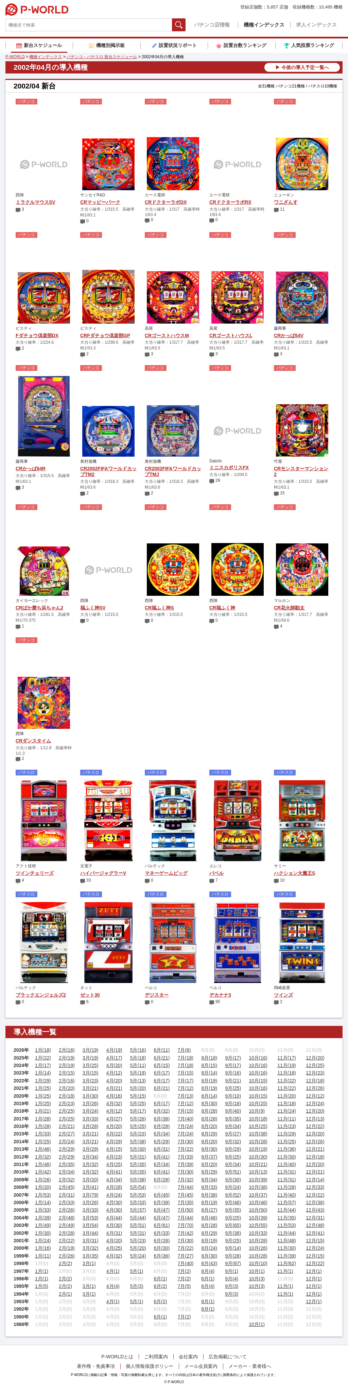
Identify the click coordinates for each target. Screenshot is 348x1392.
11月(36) (286, 1149)
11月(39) (286, 1256)
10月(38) (258, 1133)
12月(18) (315, 1080)
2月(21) (67, 1126)
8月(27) (209, 1210)
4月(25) (114, 1164)
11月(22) (286, 1080)
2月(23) (67, 1103)
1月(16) (43, 1248)
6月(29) (162, 1141)
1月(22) (43, 1058)
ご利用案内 (156, 1356)
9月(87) (233, 1263)
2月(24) (67, 1141)
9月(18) (233, 1103)
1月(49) (43, 1225)
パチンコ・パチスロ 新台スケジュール (102, 56)
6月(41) (162, 1157)
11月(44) (286, 1210)
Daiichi (215, 461)
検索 (185, 24)
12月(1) (314, 1271)
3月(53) (91, 1218)
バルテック (155, 866)
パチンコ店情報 (212, 25)
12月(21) (315, 1149)
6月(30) (162, 1248)
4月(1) (113, 1271)
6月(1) (160, 1278)
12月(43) (315, 1210)
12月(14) (315, 1179)
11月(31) (286, 1172)
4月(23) (114, 1157)
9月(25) (233, 1088)
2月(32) (67, 1179)
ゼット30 (90, 995)
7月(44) (186, 1187)
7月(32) (186, 1179)
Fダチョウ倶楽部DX (37, 335)
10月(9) (257, 1111)
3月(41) (91, 1187)
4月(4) (113, 1286)
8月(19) (209, 1080)
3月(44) (91, 1233)
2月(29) (67, 1149)
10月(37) (258, 1195)
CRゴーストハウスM (167, 335)
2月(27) (67, 1133)
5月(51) (138, 1225)
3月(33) (91, 1118)
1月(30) (43, 1233)
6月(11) (162, 1050)
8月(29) (209, 1133)
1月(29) (43, 1080)
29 (217, 480)
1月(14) (43, 1073)
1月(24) (43, 1240)
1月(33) (43, 1133)
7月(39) (186, 1164)
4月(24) (114, 1195)
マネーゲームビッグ (166, 873)
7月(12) (186, 1088)
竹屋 (278, 461)
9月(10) (233, 1096)
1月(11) (43, 1256)
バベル (216, 873)
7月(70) (186, 1225)
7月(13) (186, 1096)
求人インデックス (316, 25)
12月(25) (315, 1065)
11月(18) (286, 1073)
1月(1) (41, 1271)
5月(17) (138, 1111)
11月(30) (286, 1157)
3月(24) (91, 1111)
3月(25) (91, 1065)
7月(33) (186, 1157)
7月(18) (186, 1058)
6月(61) (162, 1225)
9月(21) (233, 1080)
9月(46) (233, 1202)
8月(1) (207, 1278)
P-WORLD (36, 9)
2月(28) (67, 1233)
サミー (280, 866)
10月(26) (258, 1248)
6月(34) (162, 1133)
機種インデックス (264, 25)
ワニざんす (286, 202)
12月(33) (315, 1187)
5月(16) (138, 1050)
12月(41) (315, 1233)
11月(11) (286, 1118)
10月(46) (258, 1202)
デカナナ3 (220, 995)
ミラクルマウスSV (35, 202)
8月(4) (207, 1271)
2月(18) (67, 1096)
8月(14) (209, 1073)
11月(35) (286, 1218)
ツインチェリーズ (35, 873)
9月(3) (231, 1286)
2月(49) (67, 1225)
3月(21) (91, 1088)
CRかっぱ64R (31, 468)
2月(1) (65, 1294)
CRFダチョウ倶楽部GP (105, 335)
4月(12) (114, 1073)
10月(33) (258, 1233)
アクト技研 (26, 866)
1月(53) (43, 1195)
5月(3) (136, 1286)
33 (88, 880)
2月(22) (67, 1240)
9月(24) (233, 1187)
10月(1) (257, 1271)
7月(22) (186, 1149)
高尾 (149, 328)
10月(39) (258, 1179)
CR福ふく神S (159, 607)
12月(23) (315, 1073)
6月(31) (162, 1149)
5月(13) (138, 1080)
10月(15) (258, 1080)
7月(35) (186, 1202)
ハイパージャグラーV (103, 873)
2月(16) (67, 1050)
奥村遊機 (88, 461)
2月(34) (67, 1172)
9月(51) (233, 1172)
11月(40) (286, 1164)
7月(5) (184, 1286)
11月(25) (286, 1141)
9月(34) (233, 1126)
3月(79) (91, 1195)
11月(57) (286, 1202)
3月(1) (89, 1263)
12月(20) (315, 1058)
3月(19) (91, 1050)
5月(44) (138, 1218)
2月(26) (67, 1210)
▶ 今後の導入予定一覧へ (302, 67)
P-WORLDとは (117, 1356)
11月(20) (286, 1096)
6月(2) (160, 1286)
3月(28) (91, 1126)
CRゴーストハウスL (231, 335)
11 (282, 209)
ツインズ (283, 995)
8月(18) (209, 1058)
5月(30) (138, 1149)
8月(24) (209, 1248)
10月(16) (258, 1058)
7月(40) (186, 1118)
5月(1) (136, 1271)
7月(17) (186, 1080)
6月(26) (162, 1240)
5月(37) (138, 1210)
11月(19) (286, 1065)
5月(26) (138, 1118)
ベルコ (151, 987)
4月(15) (114, 1149)
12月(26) (315, 1088)
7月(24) (186, 1126)
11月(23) (286, 1126)
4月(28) (114, 1187)
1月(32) (43, 1157)
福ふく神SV (93, 607)
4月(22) (114, 1133)
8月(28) (209, 1111)
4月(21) (114, 1088)
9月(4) (231, 1278)
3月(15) (91, 1073)
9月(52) (233, 1195)
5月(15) (138, 1096)
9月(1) (231, 1271)
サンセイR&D (92, 195)
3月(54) (91, 1225)
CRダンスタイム (33, 740)
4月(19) (114, 1050)
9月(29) (233, 1149)
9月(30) (233, 1179)
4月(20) (114, 1065)
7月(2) (184, 1271)
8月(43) (209, 1263)
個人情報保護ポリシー (149, 1366)
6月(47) (162, 1210)
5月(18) (138, 1058)
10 (282, 880)
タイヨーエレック (32, 600)
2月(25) (67, 1111)
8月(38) (209, 1195)
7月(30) (186, 1141)
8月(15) (209, 1065)
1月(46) (43, 1149)
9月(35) (233, 1118)
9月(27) (233, 1133)
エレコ (215, 866)
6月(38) (162, 1118)
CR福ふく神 (222, 607)
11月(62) (286, 1263)
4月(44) (114, 1218)
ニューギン (284, 195)
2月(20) (67, 1088)
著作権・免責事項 (96, 1366)
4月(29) (114, 1141)
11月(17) (286, 1058)
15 (282, 493)
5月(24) (138, 1256)
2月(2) (65, 1263)
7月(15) (186, 1073)
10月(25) (258, 1103)
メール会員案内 (201, 1366)
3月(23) (91, 1080)
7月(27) (186, 1256)
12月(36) (315, 1202)
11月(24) (286, 1111)
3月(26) (91, 1103)
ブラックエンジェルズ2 (41, 995)
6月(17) (162, 1073)
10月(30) (258, 1157)
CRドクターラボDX (166, 202)
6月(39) (162, 1202)
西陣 (20, 195)
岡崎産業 (282, 987)
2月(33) (67, 1202)
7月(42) (186, 1233)
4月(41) (114, 1172)
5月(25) (138, 1103)
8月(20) (209, 1126)
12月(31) (315, 1218)
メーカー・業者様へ (249, 1366)
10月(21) (258, 1164)
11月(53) (286, 1225)
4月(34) (114, 1179)
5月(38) (138, 1141)
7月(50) (186, 1210)
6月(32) (162, 1111)
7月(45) (186, 1195)
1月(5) (41, 1286)
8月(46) (209, 1218)
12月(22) (315, 1126)
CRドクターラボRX (230, 202)
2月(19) (67, 1058)
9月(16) (233, 1073)
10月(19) (258, 1149)
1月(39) (43, 1218)
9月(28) (233, 1256)
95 (217, 1001)
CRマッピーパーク (100, 202)
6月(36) (162, 1256)
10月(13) (258, 1172)
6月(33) (162, 1233)
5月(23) (138, 1133)
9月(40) (233, 1111)
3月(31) (91, 1240)
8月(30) (209, 1103)
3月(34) (91, 1157)
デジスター (157, 995)
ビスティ (24, 328)
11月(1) (285, 1271)
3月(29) (91, 1149)
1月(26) (43, 1179)
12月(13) (315, 1118)
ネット (86, 987)
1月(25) (43, 1088)
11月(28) (286, 1187)
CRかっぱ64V (288, 335)
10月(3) (257, 1278)
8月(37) (209, 1157)
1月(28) (43, 1118)
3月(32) (91, 1164)
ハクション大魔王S (294, 873)
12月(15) (315, 1240)
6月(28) (162, 1126)
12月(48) (315, 1225)
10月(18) (258, 1118)
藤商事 (280, 328)
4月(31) (114, 1233)
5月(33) (138, 1202)
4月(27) (114, 1118)
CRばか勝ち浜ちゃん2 (39, 607)
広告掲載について (228, 1356)
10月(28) (258, 1141)
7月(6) (184, 1050)
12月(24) (315, 1103)
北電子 (86, 866)
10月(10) (258, 1263)
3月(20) (91, 1179)
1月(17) (43, 1065)
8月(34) (209, 1179)
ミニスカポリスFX (229, 467)
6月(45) (162, 1195)
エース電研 (155, 195)
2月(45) (67, 1187)
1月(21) (43, 1111)
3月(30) (91, 1096)
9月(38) (233, 1233)
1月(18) (43, 1050)
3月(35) (91, 1256)
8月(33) (209, 1187)
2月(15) (67, 1073)
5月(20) (138, 1088)
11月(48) (286, 1240)
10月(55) (258, 1225)
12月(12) (315, 1096)
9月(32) (233, 1141)
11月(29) (286, 1133)
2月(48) (67, 1218)
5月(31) (138, 1157)
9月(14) (233, 1248)
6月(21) (162, 1058)
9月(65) (233, 1225)
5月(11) (138, 1065)
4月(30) (114, 1202)
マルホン (282, 600)
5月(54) (138, 1187)
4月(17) (114, 1058)
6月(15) (162, 1065)
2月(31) (67, 1195)
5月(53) (138, 1195)
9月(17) (233, 1058)
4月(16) (114, 1096)
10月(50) (258, 1210)
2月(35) (67, 1164)
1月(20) (43, 1187)
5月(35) (138, 1164)
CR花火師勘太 (289, 607)
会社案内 (188, 1356)
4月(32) (114, 1103)
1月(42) (43, 1172)
